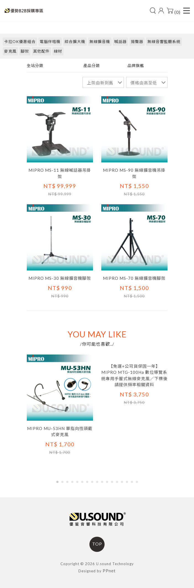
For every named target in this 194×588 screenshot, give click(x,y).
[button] (57, 482)
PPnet (109, 570)
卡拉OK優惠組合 (20, 41)
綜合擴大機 (75, 41)
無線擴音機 (99, 41)
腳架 (25, 51)
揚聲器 (137, 41)
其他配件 (41, 51)
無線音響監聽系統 (163, 41)
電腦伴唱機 (50, 41)
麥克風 (10, 51)
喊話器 (120, 41)
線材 (58, 51)
